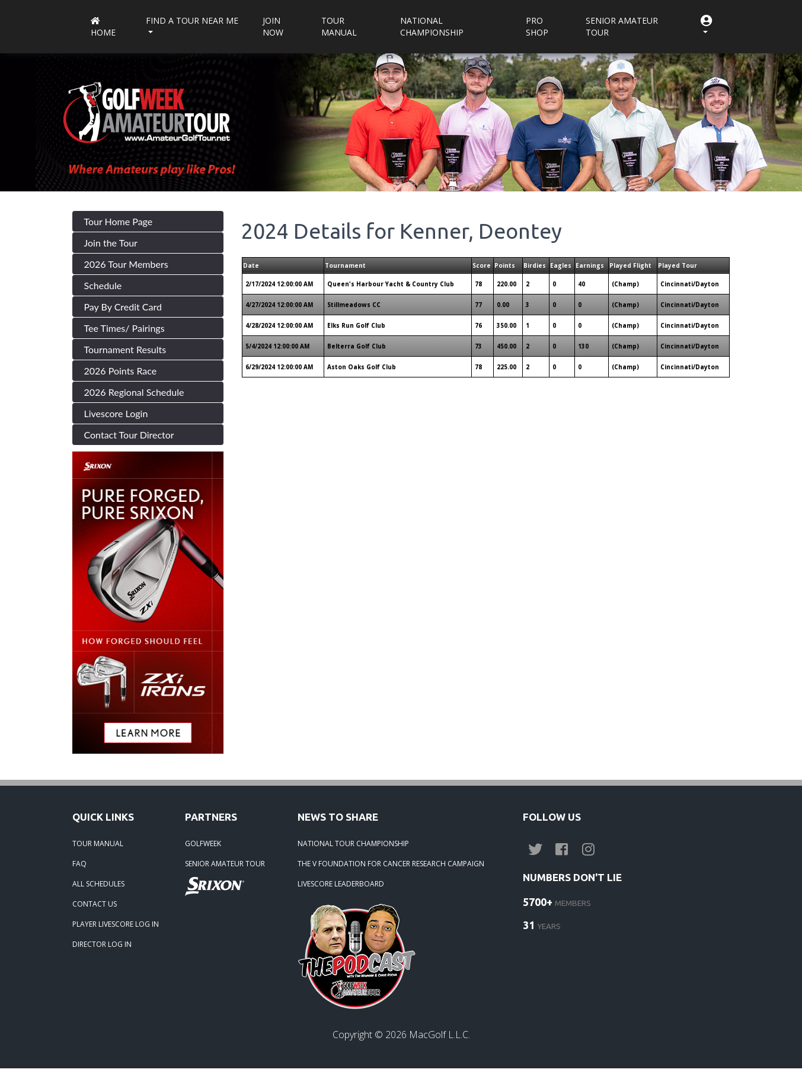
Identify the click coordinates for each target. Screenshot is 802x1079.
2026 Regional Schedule (134, 392)
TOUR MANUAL (97, 843)
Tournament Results (125, 349)
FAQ (79, 864)
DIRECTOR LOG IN (102, 944)
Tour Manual (339, 26)
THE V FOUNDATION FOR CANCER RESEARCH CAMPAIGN (391, 864)
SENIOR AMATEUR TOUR (225, 864)
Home (103, 27)
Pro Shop (537, 26)
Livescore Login (116, 413)
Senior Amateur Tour (622, 26)
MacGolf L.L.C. (439, 1034)
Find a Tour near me (192, 20)
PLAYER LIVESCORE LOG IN (115, 924)
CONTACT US (94, 904)
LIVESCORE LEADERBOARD (341, 884)
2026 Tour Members (126, 264)
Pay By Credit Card (123, 306)
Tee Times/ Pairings (124, 328)
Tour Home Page (118, 221)
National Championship (432, 26)
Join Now (273, 26)
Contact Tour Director (129, 434)
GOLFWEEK (203, 843)
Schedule (103, 285)
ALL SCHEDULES (98, 884)
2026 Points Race (120, 370)
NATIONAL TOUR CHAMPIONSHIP (353, 843)
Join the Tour (111, 242)
